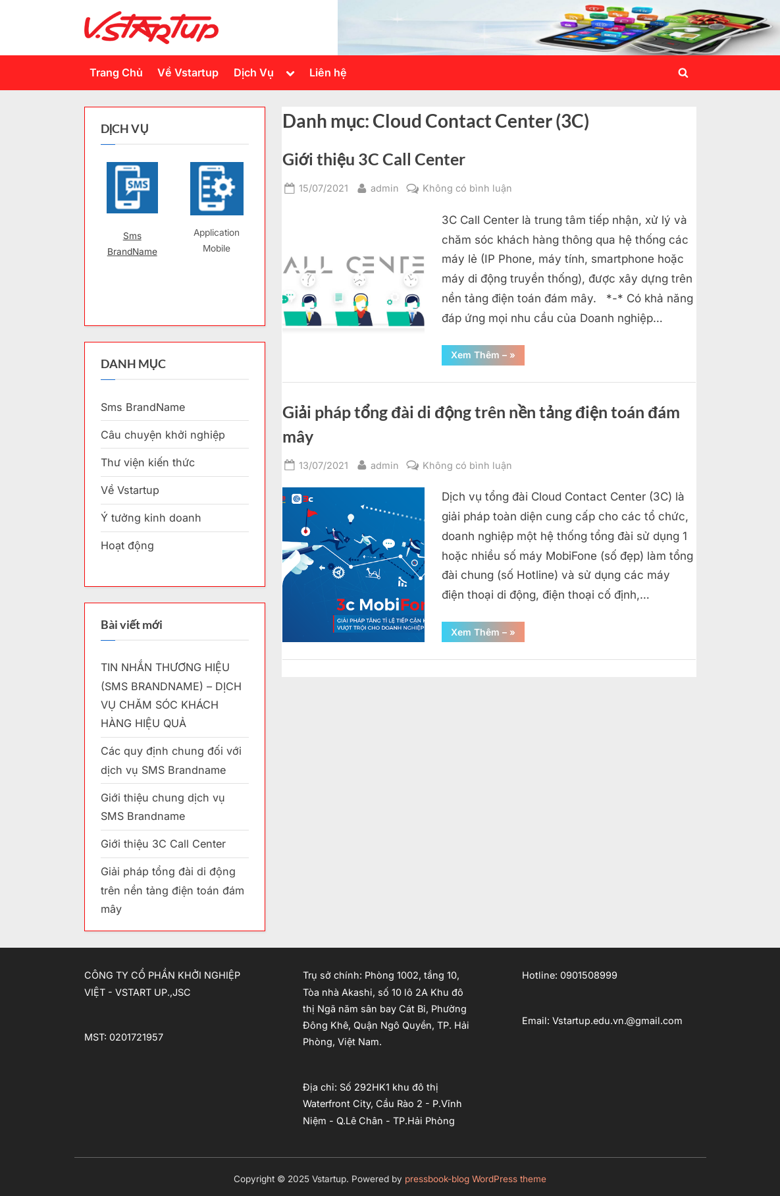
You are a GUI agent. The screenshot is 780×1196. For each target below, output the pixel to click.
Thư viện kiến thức (148, 462)
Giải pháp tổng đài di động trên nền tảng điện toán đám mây (172, 890)
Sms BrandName (132, 244)
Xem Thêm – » (488, 357)
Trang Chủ (116, 72)
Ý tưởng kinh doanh (151, 517)
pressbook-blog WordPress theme (475, 1179)
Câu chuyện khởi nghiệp (163, 434)
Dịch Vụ (254, 72)
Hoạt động (127, 545)
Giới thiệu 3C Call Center (373, 159)
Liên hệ (328, 72)
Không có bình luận (467, 188)
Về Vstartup (188, 72)
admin (385, 187)
